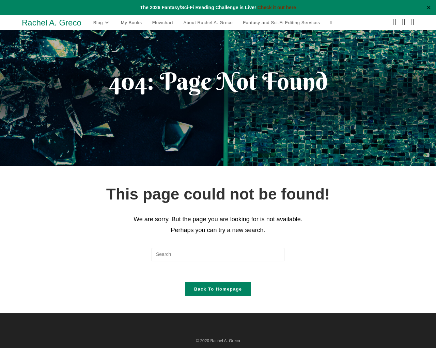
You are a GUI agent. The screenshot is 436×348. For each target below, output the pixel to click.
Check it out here (277, 7)
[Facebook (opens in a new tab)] (394, 22)
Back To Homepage (218, 289)
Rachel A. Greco (51, 22)
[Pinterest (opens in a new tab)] (403, 22)
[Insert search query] (218, 254)
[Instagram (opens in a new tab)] (412, 22)
